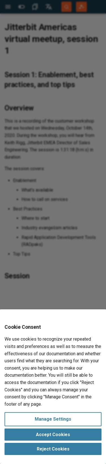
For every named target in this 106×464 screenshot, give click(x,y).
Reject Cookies (53, 449)
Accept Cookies (53, 434)
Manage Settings (53, 419)
